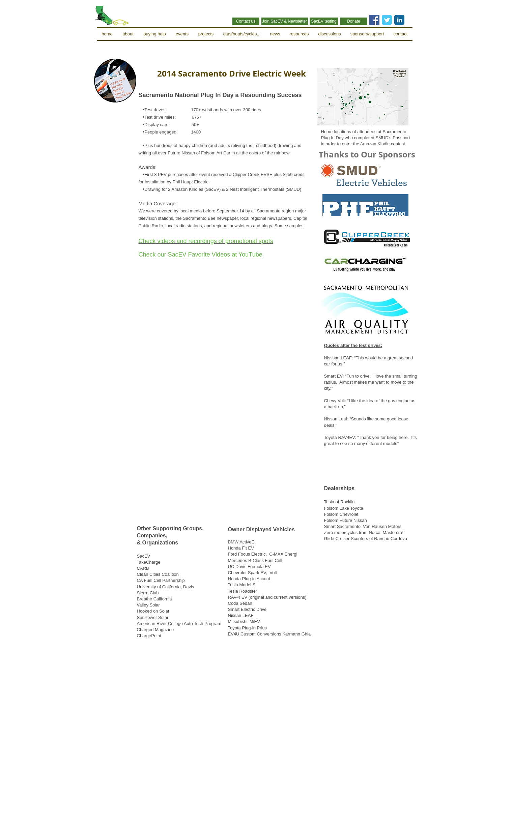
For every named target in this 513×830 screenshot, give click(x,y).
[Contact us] (245, 21)
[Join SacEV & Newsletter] (284, 21)
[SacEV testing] (324, 21)
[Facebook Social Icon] (374, 20)
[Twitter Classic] (387, 20)
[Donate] (353, 21)
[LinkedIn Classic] (399, 20)
